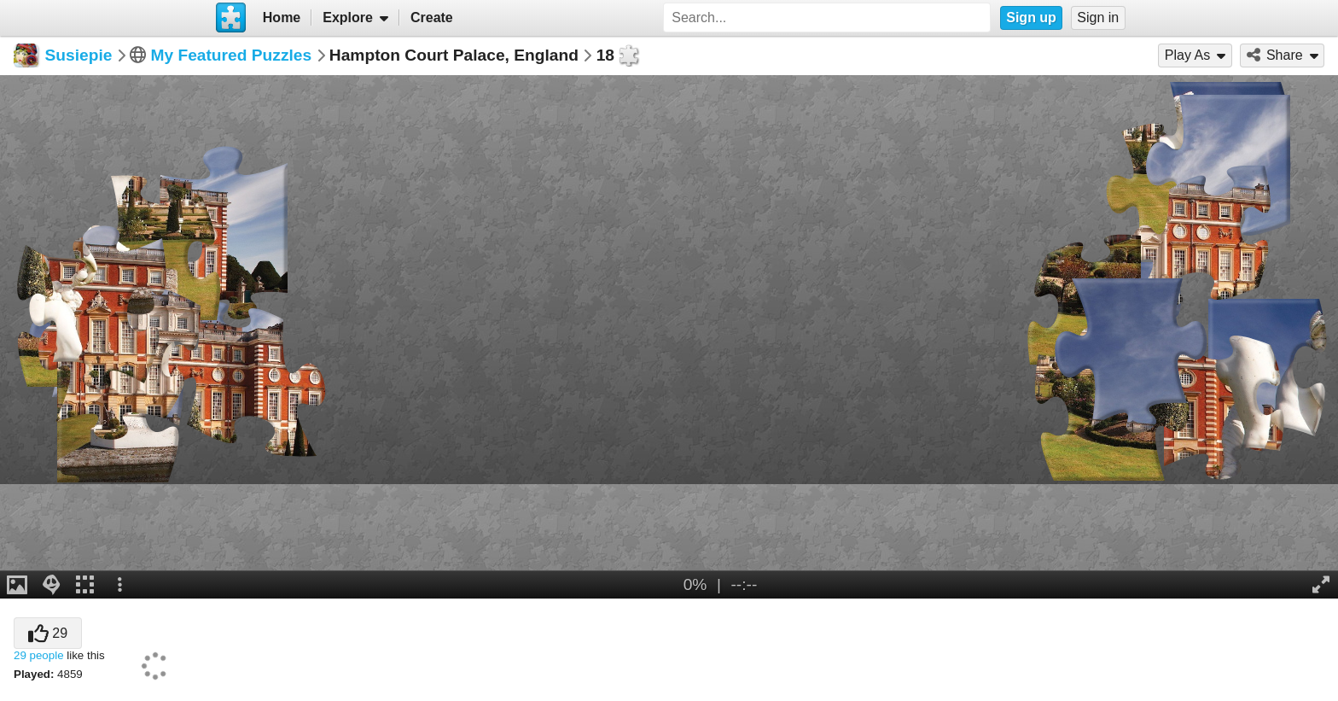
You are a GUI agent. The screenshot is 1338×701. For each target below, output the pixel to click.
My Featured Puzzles (230, 55)
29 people (39, 655)
